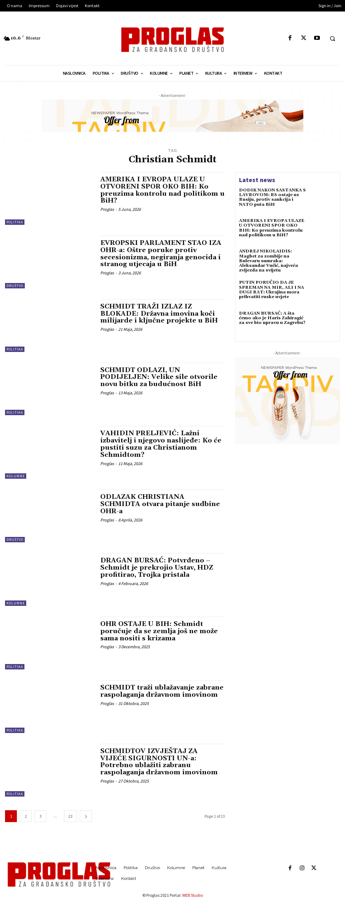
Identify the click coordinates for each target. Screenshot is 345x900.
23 (70, 816)
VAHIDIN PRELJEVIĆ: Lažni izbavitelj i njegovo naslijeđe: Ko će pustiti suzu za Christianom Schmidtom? (160, 444)
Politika (14, 222)
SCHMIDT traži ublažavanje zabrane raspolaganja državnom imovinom (162, 691)
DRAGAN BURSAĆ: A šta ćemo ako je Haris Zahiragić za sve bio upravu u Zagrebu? (272, 318)
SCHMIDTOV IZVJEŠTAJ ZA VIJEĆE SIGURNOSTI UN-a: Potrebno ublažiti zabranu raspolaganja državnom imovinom (159, 761)
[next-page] (86, 816)
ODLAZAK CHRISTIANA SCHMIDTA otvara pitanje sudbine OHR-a (160, 504)
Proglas (107, 209)
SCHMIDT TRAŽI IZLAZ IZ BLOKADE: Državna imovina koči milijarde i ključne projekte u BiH (159, 313)
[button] (332, 38)
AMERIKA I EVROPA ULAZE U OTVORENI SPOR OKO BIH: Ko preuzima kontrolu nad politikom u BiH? (162, 190)
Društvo (14, 285)
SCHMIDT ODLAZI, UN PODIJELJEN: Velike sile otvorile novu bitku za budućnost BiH (158, 377)
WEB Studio (192, 895)
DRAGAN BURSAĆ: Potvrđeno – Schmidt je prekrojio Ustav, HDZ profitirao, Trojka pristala (156, 567)
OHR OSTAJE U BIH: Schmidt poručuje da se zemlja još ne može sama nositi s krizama (159, 631)
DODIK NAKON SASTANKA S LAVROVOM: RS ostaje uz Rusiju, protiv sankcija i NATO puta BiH (272, 197)
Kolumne (15, 476)
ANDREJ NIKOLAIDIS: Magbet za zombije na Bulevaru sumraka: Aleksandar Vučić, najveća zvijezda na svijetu (268, 261)
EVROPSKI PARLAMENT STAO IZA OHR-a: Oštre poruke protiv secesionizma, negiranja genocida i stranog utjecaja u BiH (160, 253)
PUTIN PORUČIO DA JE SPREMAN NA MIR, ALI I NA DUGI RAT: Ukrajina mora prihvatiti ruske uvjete (271, 290)
